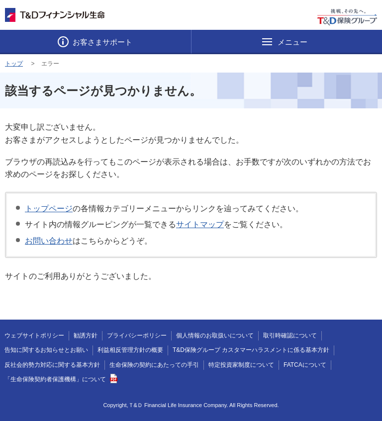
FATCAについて (305, 364)
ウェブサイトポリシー (34, 335)
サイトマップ (200, 224)
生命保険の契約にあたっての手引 (154, 364)
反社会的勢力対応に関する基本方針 (52, 364)
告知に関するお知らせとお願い (46, 349)
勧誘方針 (85, 335)
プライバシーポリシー (137, 335)
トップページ (49, 208)
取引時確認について (290, 335)
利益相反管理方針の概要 (130, 349)
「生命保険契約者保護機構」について (60, 379)
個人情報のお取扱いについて (215, 335)
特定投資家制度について (241, 364)
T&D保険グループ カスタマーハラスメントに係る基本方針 (251, 349)
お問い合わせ (49, 241)
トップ (14, 63)
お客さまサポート (101, 42)
